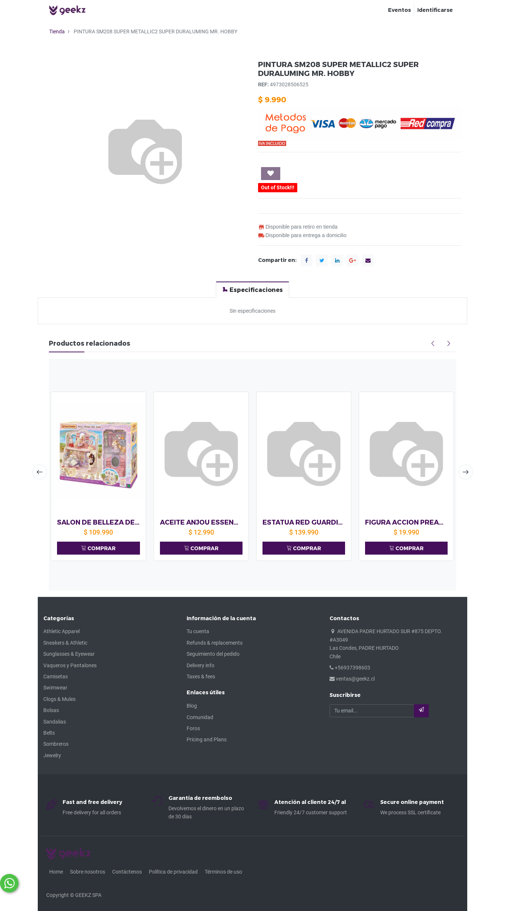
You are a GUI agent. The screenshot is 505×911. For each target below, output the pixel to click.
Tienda (57, 31)
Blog (192, 706)
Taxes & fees (201, 676)
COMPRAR (98, 548)
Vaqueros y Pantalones (70, 665)
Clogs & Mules (59, 699)
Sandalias (54, 722)
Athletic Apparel (61, 631)
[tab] (252, 289)
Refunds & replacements (215, 643)
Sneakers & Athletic (65, 643)
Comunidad (200, 717)
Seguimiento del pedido (213, 654)
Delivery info (200, 665)
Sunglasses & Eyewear (69, 654)
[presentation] (39, 472)
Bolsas (51, 710)
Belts (49, 733)
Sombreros (55, 744)
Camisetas (55, 676)
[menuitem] (399, 10)
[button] (270, 173)
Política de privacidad (173, 872)
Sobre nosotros (87, 872)
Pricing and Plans (207, 739)
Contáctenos (127, 872)
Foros (193, 728)
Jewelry (52, 755)
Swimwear (55, 688)
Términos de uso (223, 872)
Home (56, 872)
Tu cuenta (198, 631)
